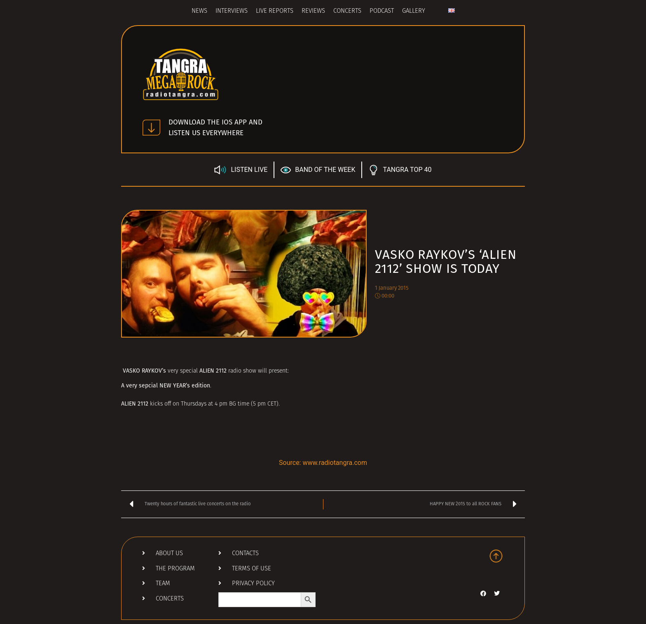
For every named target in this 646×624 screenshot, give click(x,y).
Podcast (382, 11)
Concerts (347, 11)
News (199, 11)
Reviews (313, 11)
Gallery (413, 11)
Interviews (231, 11)
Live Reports (274, 11)
